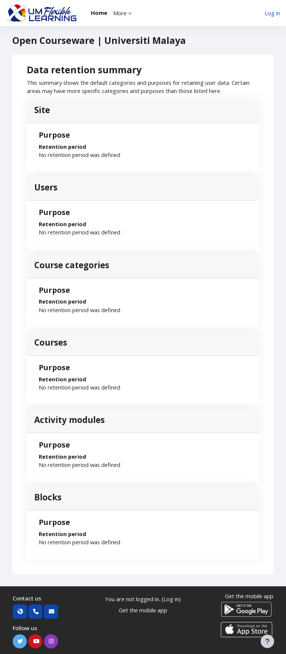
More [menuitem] (120, 13)
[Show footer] (267, 641)
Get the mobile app (143, 610)
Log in (272, 13)
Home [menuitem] (99, 12)
